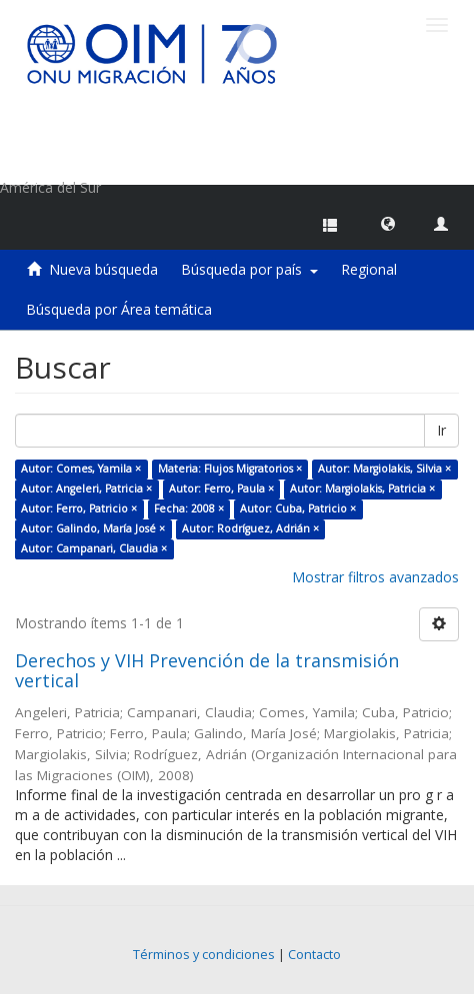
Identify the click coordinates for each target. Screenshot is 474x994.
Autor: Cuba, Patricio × (298, 508)
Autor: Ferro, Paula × (221, 489)
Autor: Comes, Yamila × (81, 469)
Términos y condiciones (204, 954)
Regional (369, 269)
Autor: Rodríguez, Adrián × (250, 528)
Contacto (314, 954)
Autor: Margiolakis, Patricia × (362, 489)
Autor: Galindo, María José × (93, 528)
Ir (441, 430)
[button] (388, 223)
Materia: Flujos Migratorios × (230, 469)
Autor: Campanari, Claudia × (94, 548)
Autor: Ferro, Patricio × (79, 508)
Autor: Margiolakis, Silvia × (384, 469)
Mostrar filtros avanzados (375, 576)
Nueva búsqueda (103, 269)
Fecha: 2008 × (189, 508)
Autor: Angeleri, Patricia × (86, 489)
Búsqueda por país (249, 269)
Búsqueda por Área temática (119, 309)
